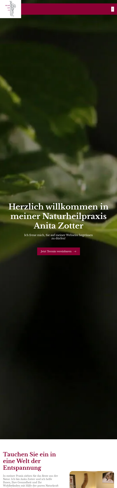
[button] (112, 9)
